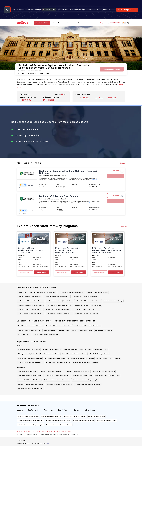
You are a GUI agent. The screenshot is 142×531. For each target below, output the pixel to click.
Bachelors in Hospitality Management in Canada (59, 384)
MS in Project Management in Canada (108, 358)
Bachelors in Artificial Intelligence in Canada (88, 384)
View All (122, 163)
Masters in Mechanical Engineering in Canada (30, 425)
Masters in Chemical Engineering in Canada (31, 421)
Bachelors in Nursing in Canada (27, 371)
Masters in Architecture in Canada (74, 416)
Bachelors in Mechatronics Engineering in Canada (30, 389)
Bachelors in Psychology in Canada (104, 371)
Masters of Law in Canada (96, 416)
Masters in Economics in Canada (83, 420)
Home (19, 431)
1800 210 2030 (115, 23)
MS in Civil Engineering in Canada (55, 358)
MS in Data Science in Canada (52, 349)
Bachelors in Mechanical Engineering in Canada (85, 380)
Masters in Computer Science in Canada (59, 425)
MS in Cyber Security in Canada (27, 354)
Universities (48, 431)
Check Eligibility (25, 272)
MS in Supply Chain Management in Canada (31, 363)
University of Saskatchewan (62, 431)
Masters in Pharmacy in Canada (51, 416)
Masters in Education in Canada (106, 420)
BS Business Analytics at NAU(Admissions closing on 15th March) (107, 250)
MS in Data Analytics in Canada (50, 354)
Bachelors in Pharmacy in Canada (50, 371)
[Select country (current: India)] (126, 23)
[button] (122, 170)
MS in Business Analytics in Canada (96, 349)
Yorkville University (24, 252)
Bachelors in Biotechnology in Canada (30, 375)
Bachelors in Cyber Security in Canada (107, 375)
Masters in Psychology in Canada (28, 416)
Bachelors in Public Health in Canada (29, 380)
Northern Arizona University (64, 252)
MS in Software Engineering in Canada (30, 358)
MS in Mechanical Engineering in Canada (81, 358)
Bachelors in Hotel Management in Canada (57, 376)
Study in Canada (38, 431)
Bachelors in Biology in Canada (83, 375)
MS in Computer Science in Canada (29, 349)
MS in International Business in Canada (74, 354)
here (47, 443)
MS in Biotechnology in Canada (99, 354)
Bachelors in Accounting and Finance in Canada (56, 380)
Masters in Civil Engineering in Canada (58, 420)
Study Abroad (26, 431)
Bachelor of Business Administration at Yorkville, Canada (30, 250)
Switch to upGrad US (127, 10)
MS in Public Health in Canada (73, 349)
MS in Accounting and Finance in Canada (85, 362)
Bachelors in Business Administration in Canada (30, 384)
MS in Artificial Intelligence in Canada (58, 362)
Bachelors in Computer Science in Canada (77, 372)
